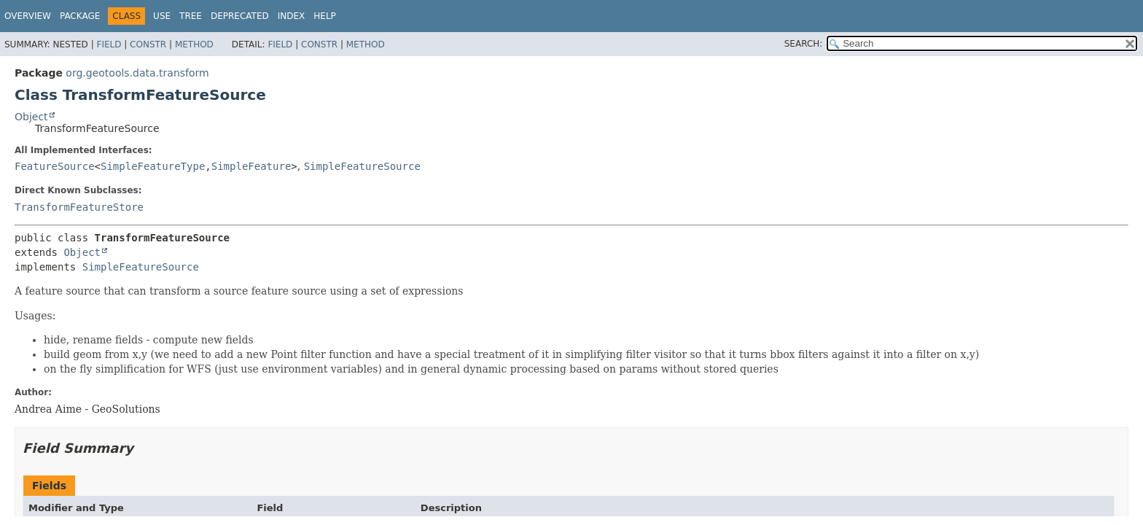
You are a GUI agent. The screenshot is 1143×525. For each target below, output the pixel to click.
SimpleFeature (251, 166)
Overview (27, 16)
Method (194, 44)
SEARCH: (803, 44)
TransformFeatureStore (79, 207)
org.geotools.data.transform (137, 73)
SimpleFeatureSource (362, 166)
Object (31, 116)
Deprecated (240, 16)
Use (162, 16)
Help (324, 16)
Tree (190, 16)
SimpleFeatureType (153, 166)
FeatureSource (55, 166)
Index (291, 16)
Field (108, 44)
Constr (148, 44)
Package (80, 16)
